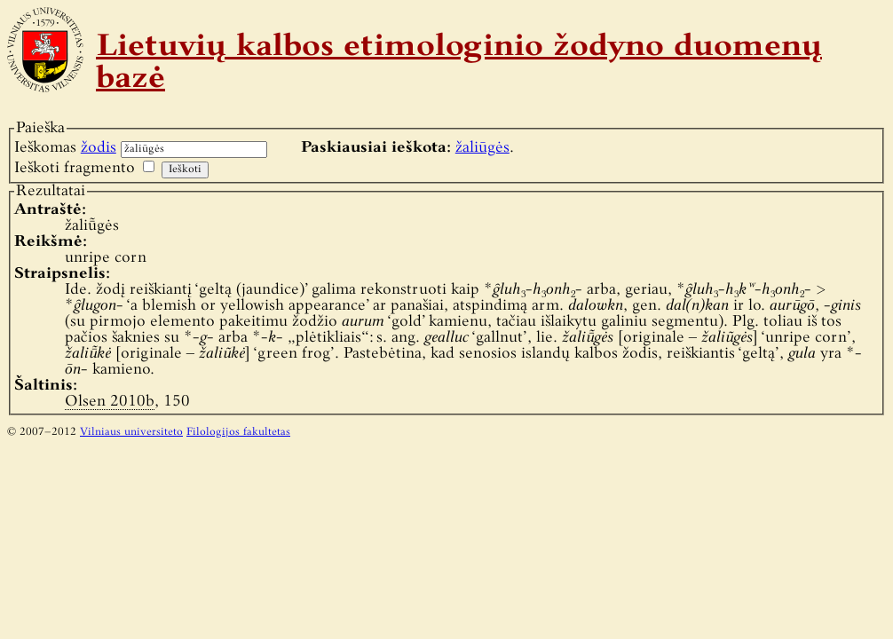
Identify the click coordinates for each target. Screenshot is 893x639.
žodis (98, 147)
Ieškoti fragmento (74, 168)
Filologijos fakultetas (238, 432)
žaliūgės (482, 147)
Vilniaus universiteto (131, 432)
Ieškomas (65, 147)
